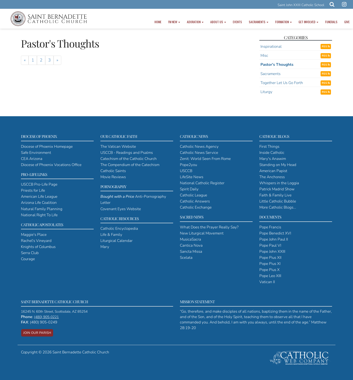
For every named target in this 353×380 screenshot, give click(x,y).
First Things (269, 146)
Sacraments (258, 21)
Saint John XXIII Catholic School (301, 5)
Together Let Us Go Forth (281, 82)
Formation (283, 21)
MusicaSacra (190, 239)
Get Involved (308, 21)
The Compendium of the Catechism (129, 164)
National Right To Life (39, 215)
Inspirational (271, 46)
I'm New (174, 21)
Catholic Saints (113, 170)
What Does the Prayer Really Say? (209, 227)
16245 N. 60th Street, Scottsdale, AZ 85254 (54, 311)
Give (347, 21)
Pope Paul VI (270, 245)
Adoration (195, 21)
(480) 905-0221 (46, 317)
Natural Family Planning (41, 209)
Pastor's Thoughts (276, 64)
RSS (326, 46)
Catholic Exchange (196, 207)
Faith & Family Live (275, 195)
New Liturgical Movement (202, 233)
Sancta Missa (191, 251)
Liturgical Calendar (116, 240)
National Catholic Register (202, 183)
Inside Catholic (271, 152)
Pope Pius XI (270, 263)
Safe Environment (36, 152)
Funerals (331, 21)
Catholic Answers (195, 201)
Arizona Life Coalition (39, 202)
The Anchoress (272, 177)
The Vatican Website (118, 146)
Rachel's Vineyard (36, 240)
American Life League (39, 196)
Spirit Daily (189, 189)
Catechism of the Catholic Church (128, 158)
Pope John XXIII (272, 251)
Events (237, 21)
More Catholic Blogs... (277, 207)
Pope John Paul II (273, 239)
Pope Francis (270, 227)
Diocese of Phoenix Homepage (47, 146)
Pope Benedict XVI (275, 233)
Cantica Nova (191, 245)
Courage (28, 259)
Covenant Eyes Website (120, 209)
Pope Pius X (269, 269)
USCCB (186, 170)
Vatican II (267, 281)
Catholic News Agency (199, 146)
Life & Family (111, 234)
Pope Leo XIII (270, 275)
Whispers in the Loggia (279, 183)
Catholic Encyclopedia (119, 228)
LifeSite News (191, 177)
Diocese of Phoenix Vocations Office (51, 164)
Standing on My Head (277, 164)
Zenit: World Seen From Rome (205, 158)
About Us (218, 21)
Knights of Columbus (38, 246)
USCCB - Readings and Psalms (126, 152)
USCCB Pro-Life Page (39, 184)
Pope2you (188, 164)
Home (157, 21)
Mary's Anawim (272, 158)
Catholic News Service (199, 152)
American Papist (273, 170)
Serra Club (30, 252)
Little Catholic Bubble (277, 201)
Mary (104, 246)
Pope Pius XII (270, 257)
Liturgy (266, 91)
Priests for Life (33, 190)
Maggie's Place (34, 234)
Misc (264, 55)
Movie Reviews (113, 177)
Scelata (186, 257)
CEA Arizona (31, 158)
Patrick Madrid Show (276, 189)
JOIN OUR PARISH (37, 332)
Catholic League (193, 195)
